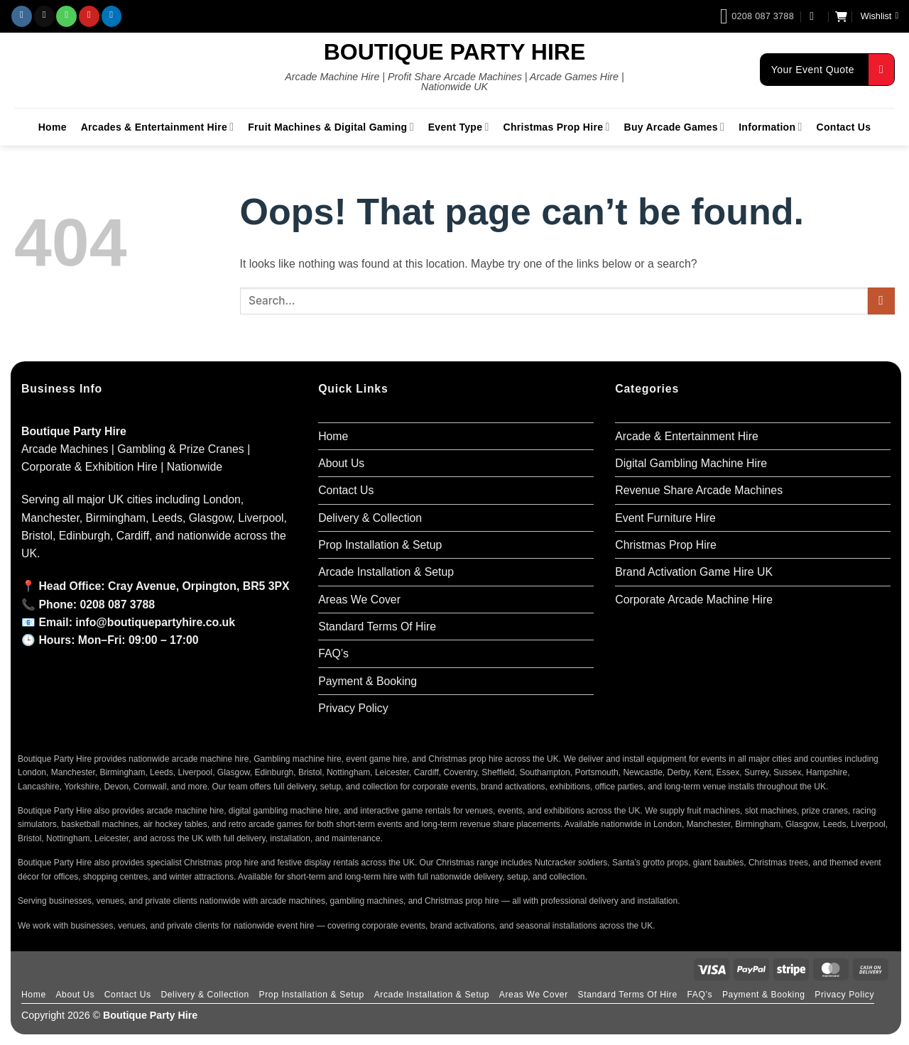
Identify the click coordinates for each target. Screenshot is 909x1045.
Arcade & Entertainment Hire (686, 436)
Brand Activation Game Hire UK (694, 572)
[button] (815, 16)
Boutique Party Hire (455, 51)
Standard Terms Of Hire (377, 626)
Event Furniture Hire (665, 518)
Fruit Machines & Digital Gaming (330, 126)
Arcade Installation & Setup (386, 572)
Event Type (458, 126)
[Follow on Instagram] (21, 16)
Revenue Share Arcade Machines (699, 490)
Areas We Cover (359, 599)
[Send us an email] (44, 16)
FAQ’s (333, 653)
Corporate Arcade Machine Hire (694, 599)
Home (52, 127)
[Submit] (881, 301)
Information (770, 126)
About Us (341, 463)
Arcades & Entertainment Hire (157, 126)
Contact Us (844, 127)
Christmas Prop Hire (557, 126)
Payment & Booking (367, 681)
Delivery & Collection (370, 518)
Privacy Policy (353, 708)
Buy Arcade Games (674, 126)
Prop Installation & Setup (380, 545)
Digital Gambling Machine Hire (691, 463)
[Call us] (66, 16)
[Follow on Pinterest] (89, 16)
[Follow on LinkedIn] (112, 16)
